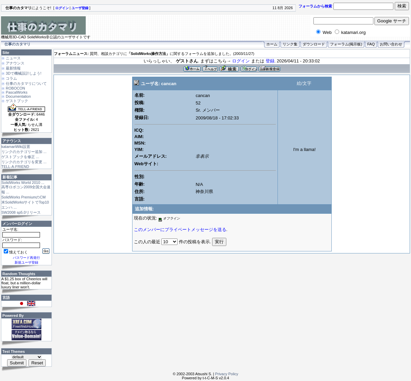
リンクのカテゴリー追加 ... (23, 152)
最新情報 (13, 68)
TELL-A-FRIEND (15, 167)
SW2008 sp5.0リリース (21, 212)
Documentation (18, 96)
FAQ (371, 44)
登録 (270, 60)
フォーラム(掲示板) (346, 44)
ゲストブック (17, 101)
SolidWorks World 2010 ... (22, 182)
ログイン (241, 60)
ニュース (13, 58)
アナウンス (15, 63)
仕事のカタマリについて (26, 83)
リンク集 (290, 44)
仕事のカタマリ (17, 44)
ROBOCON (15, 88)
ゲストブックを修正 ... (20, 157)
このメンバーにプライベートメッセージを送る (180, 229)
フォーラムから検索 (315, 6)
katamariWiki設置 (15, 147)
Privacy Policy (226, 374)
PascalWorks (16, 92)
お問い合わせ (391, 44)
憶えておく (16, 252)
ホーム (272, 44)
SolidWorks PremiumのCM (23, 197)
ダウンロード (314, 44)
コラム (11, 78)
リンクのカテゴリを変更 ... (23, 162)
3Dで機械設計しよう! (23, 73)
